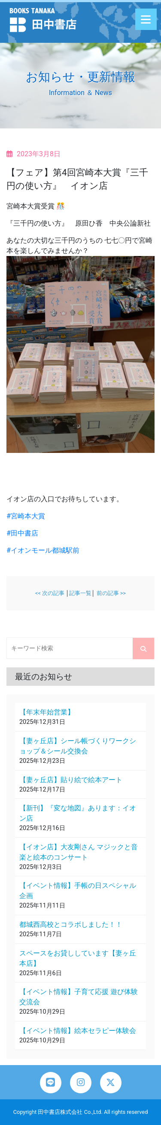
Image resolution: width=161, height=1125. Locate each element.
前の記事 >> (111, 593)
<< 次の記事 (49, 593)
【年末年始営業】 (46, 712)
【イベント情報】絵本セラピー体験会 (77, 1031)
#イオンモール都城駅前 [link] (42, 550)
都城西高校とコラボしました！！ (70, 924)
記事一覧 (80, 593)
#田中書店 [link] (22, 533)
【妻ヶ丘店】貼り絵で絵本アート (70, 780)
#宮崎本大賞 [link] (25, 516)
